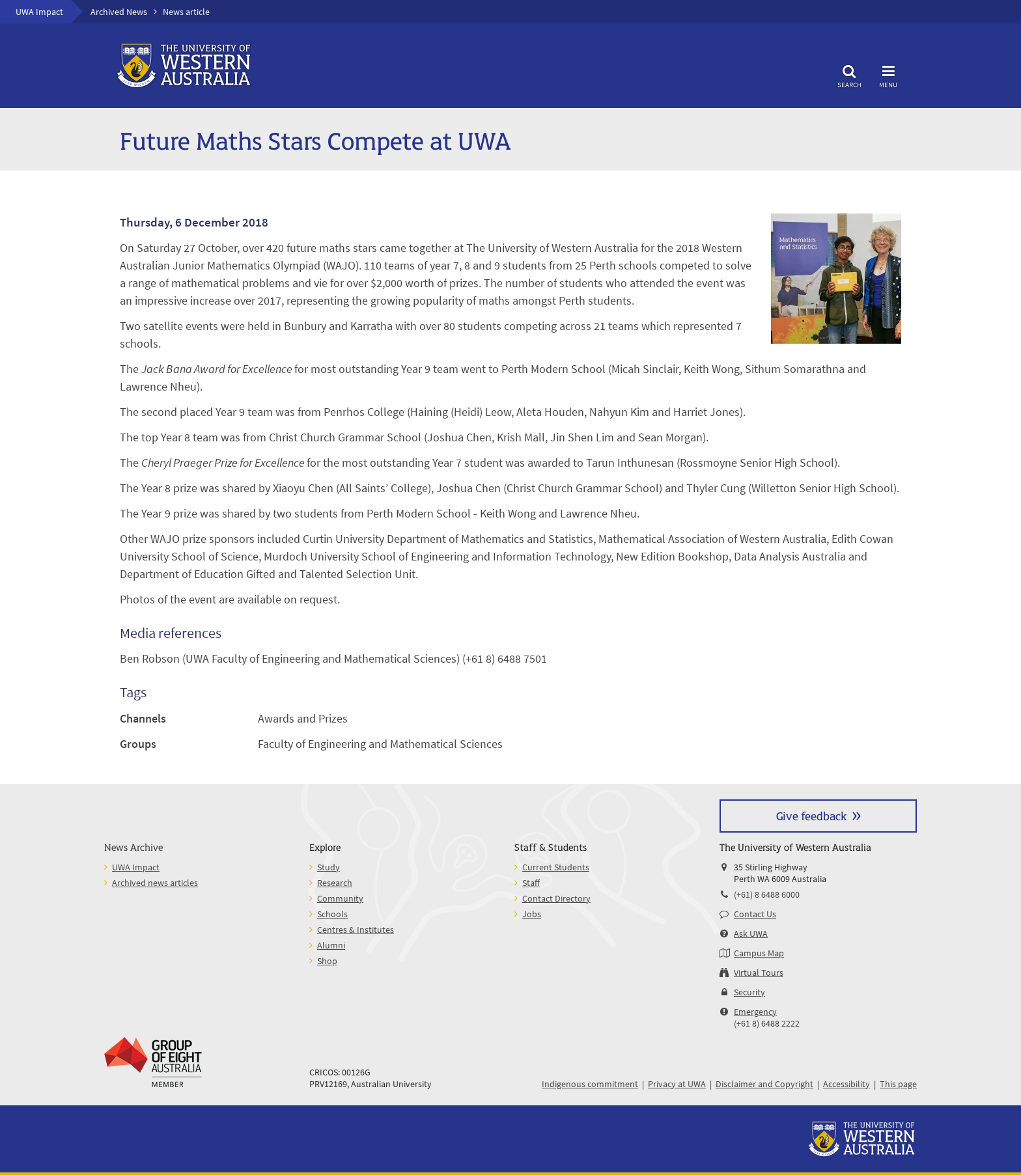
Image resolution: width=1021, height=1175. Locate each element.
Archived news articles (155, 883)
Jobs (531, 914)
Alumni (331, 945)
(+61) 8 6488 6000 (767, 894)
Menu (888, 75)
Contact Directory (556, 898)
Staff (531, 883)
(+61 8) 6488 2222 (767, 1023)
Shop (327, 961)
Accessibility (846, 1084)
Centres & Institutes (355, 929)
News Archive (133, 846)
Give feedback (811, 815)
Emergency (755, 1011)
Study (328, 867)
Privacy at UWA (677, 1084)
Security (749, 992)
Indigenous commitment (590, 1084)
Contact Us (755, 914)
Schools (332, 914)
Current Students (555, 867)
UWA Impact (39, 12)
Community (340, 898)
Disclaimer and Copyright (764, 1084)
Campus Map (759, 953)
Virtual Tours (758, 972)
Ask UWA (751, 933)
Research (334, 883)
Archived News (119, 12)
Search (849, 75)
